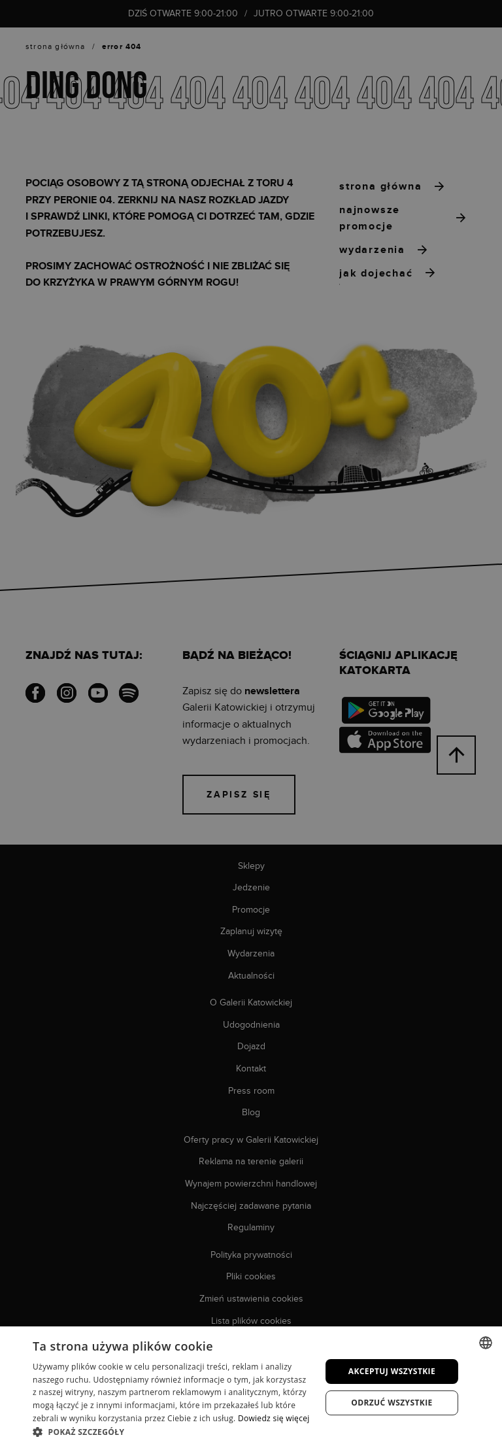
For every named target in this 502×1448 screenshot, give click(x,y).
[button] (172, 1431)
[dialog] (251, 724)
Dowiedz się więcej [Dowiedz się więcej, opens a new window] (274, 1418)
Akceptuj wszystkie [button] (391, 1371)
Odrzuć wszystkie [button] (391, 1402)
